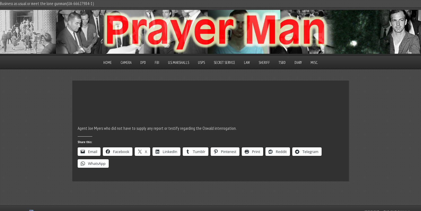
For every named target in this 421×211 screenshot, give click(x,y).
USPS (201, 62)
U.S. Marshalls (178, 62)
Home (107, 62)
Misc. (314, 62)
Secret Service (224, 62)
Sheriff (264, 62)
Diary (298, 62)
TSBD (282, 62)
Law (247, 62)
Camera (126, 62)
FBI (157, 62)
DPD (143, 62)
